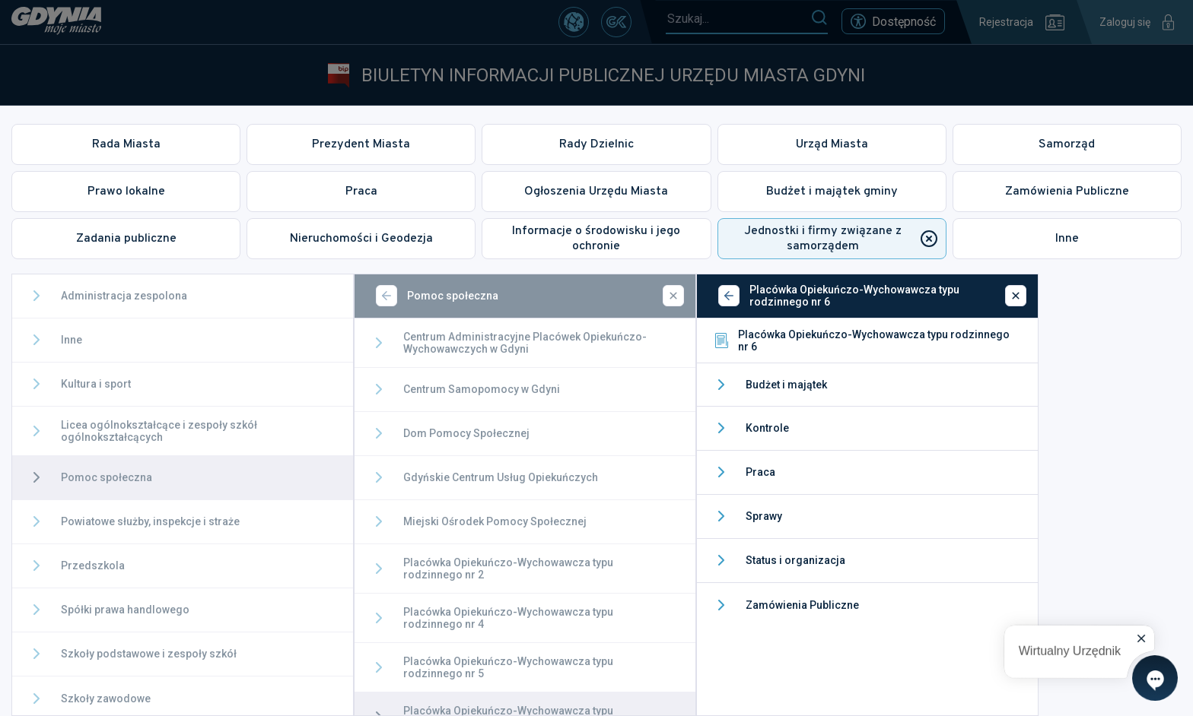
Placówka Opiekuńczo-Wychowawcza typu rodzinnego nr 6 (861, 340)
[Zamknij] (673, 295)
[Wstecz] (386, 295)
